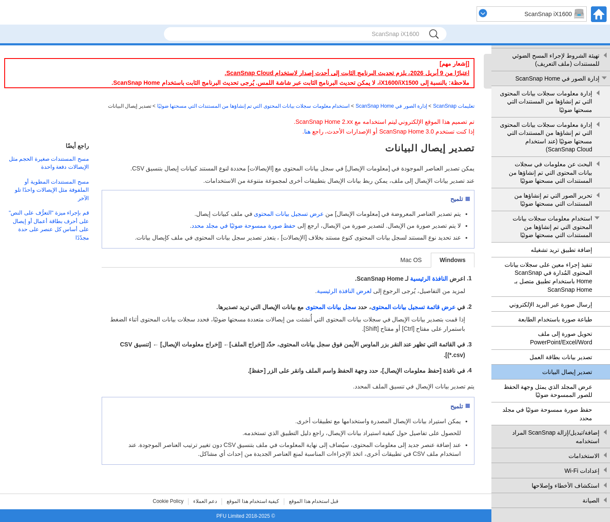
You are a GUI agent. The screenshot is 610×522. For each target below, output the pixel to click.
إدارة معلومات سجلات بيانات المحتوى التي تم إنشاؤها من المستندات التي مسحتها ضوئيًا (546, 101)
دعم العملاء (205, 501)
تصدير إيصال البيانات (567, 371)
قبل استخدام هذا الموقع (313, 501)
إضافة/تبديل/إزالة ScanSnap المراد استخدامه (555, 436)
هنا (307, 131)
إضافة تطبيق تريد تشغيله (561, 249)
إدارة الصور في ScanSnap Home (557, 78)
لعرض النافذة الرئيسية (344, 291)
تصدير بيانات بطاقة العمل (561, 357)
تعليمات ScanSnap (453, 106)
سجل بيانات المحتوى (330, 307)
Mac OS (411, 260)
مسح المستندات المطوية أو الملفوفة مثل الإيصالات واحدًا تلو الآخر (52, 190)
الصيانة (590, 500)
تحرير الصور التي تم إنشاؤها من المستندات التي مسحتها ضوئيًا (553, 199)
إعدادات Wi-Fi (581, 470)
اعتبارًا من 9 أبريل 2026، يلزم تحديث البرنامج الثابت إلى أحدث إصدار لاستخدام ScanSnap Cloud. (347, 73)
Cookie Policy (168, 501)
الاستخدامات (583, 455)
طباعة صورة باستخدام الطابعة (555, 319)
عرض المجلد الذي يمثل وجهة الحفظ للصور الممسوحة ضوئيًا (548, 391)
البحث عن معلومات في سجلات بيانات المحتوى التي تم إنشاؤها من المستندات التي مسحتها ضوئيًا (550, 172)
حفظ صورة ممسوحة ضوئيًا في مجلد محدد (547, 414)
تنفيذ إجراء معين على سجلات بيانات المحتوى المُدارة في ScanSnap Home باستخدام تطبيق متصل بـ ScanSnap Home (548, 277)
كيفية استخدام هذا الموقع (253, 501)
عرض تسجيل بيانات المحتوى (289, 213)
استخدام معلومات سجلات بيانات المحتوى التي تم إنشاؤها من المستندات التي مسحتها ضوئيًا (552, 226)
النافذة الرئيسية (429, 278)
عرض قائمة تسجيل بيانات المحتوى (413, 307)
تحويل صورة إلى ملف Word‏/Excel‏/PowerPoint (561, 338)
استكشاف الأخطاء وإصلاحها (565, 485)
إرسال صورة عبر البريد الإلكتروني (550, 304)
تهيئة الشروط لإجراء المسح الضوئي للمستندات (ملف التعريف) (555, 59)
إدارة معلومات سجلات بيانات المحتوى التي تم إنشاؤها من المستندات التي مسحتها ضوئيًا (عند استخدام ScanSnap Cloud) (546, 137)
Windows (453, 260)
